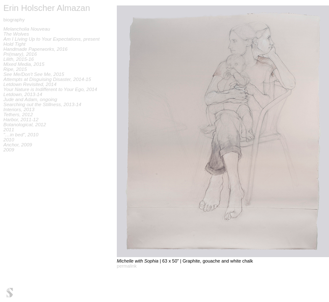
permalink (127, 265)
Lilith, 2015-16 (18, 59)
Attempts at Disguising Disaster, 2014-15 (47, 79)
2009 (8, 149)
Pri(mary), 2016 (20, 54)
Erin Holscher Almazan (46, 8)
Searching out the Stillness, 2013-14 (42, 104)
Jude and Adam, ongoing (30, 99)
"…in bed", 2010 (20, 134)
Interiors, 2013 (18, 109)
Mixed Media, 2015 (24, 64)
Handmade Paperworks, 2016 (35, 49)
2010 (8, 139)
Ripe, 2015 (15, 69)
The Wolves (16, 33)
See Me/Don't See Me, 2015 (33, 74)
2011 (8, 129)
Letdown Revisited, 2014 (29, 84)
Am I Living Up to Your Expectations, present (51, 39)
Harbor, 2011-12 (20, 119)
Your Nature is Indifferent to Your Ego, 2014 (50, 89)
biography (14, 19)
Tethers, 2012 (18, 114)
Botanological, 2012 (24, 124)
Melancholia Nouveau (26, 28)
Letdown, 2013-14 (22, 94)
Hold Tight (14, 44)
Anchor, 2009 (17, 144)
